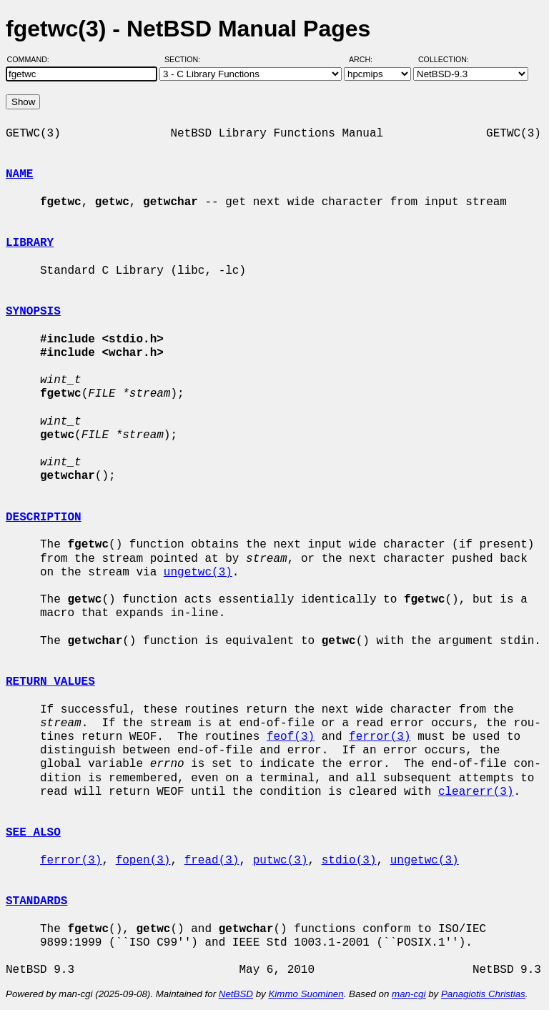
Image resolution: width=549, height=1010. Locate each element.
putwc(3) (280, 860)
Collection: (443, 59)
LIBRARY (30, 243)
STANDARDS (36, 901)
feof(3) (291, 737)
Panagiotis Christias (483, 994)
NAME (19, 174)
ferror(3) (379, 737)
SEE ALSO (33, 833)
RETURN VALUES (50, 682)
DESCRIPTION (43, 517)
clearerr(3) (476, 792)
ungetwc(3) (198, 572)
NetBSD (236, 994)
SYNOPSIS (33, 312)
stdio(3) (349, 860)
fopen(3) (143, 860)
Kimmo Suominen (305, 994)
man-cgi (408, 994)
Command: (32, 59)
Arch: (367, 59)
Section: (185, 59)
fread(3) (211, 860)
